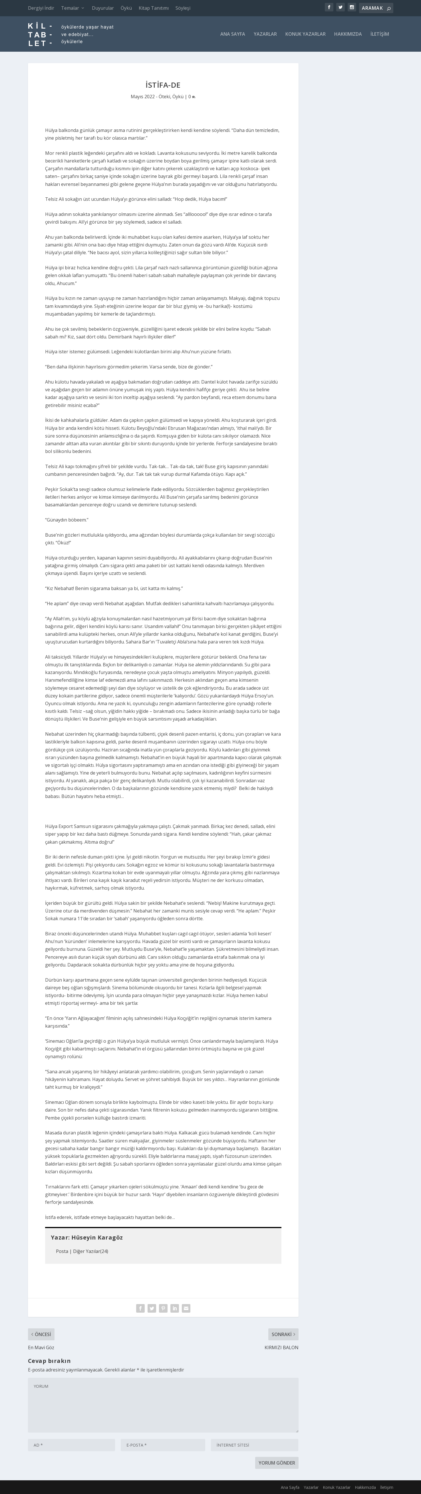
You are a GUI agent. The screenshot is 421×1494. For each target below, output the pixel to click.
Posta (62, 1251)
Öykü (126, 8)
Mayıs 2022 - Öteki (150, 96)
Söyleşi (183, 8)
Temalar (70, 8)
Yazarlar (265, 34)
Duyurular (103, 8)
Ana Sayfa (232, 34)
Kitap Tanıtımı (154, 8)
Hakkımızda (348, 34)
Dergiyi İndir (41, 8)
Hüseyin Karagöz (97, 1237)
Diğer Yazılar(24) (90, 1251)
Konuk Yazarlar (305, 34)
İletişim (379, 34)
